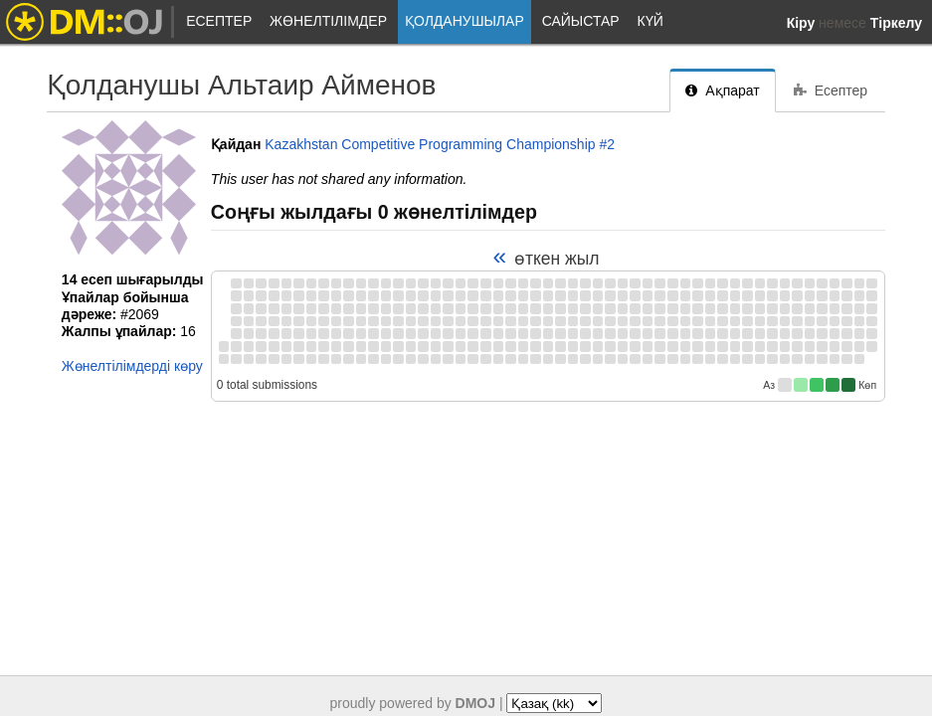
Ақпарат (722, 90)
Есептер (219, 21)
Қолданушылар (464, 21)
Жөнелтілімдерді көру (132, 366)
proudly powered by (413, 703)
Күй (650, 21)
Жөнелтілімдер (328, 21)
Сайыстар (581, 21)
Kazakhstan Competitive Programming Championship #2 (440, 144)
